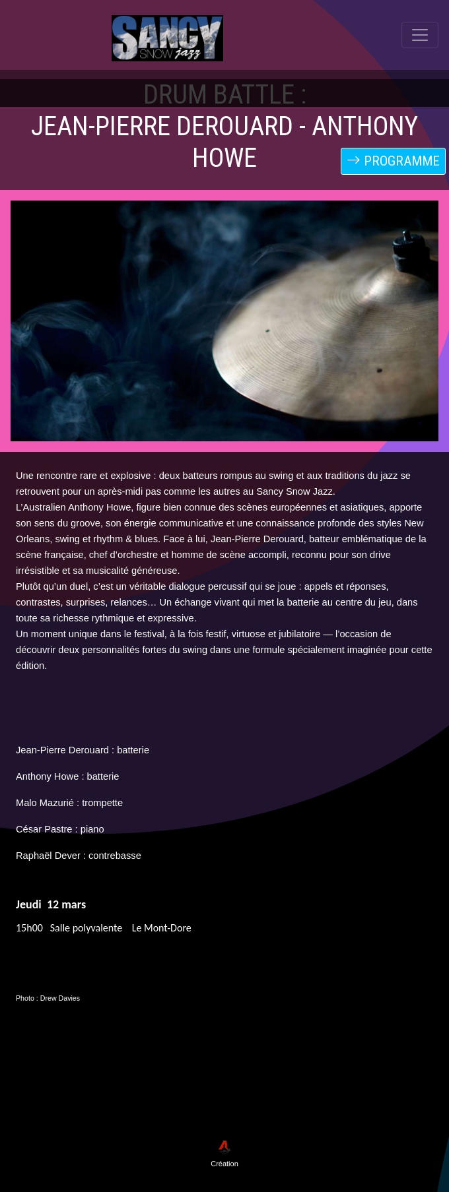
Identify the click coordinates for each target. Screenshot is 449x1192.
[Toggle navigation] (419, 88)
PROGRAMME (393, 161)
